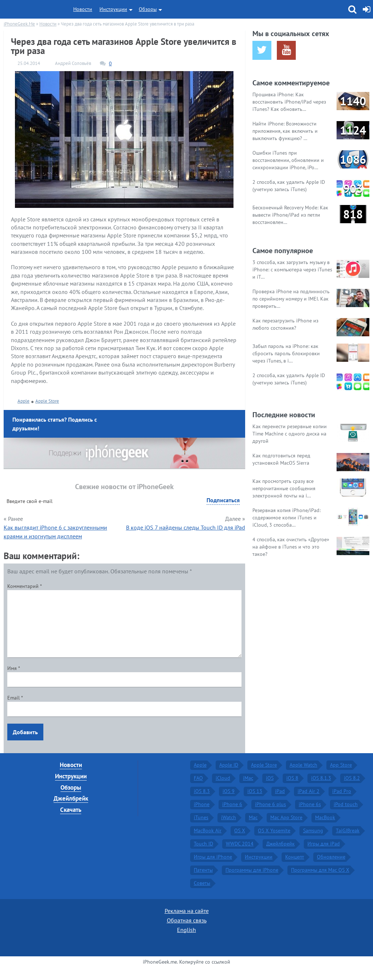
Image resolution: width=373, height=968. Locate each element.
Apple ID (228, 765)
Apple (23, 401)
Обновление (331, 856)
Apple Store (47, 401)
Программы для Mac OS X (320, 870)
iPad (280, 791)
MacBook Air (207, 830)
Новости (82, 9)
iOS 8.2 (352, 778)
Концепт (294, 856)
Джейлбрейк (71, 798)
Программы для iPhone (251, 870)
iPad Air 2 (308, 791)
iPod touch (346, 804)
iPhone (201, 804)
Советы (202, 883)
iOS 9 (229, 791)
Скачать (70, 810)
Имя (13, 668)
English (186, 929)
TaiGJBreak (348, 830)
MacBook (325, 817)
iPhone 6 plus (270, 804)
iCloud (223, 778)
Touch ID (203, 843)
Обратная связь (187, 920)
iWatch (228, 817)
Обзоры (148, 9)
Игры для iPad (323, 843)
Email (15, 697)
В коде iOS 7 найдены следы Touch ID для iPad (185, 527)
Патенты (203, 870)
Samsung (313, 830)
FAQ (198, 778)
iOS (270, 778)
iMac (248, 778)
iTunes (201, 817)
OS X (239, 830)
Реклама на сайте (187, 910)
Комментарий (24, 586)
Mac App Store (286, 817)
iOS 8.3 (202, 791)
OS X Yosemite (274, 830)
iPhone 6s (310, 804)
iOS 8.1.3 (321, 778)
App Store (341, 765)
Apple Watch (303, 765)
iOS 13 (254, 791)
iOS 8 (292, 778)
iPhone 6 (232, 804)
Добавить (25, 732)
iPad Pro (341, 791)
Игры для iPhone (213, 856)
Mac (253, 817)
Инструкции (113, 9)
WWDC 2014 (240, 843)
